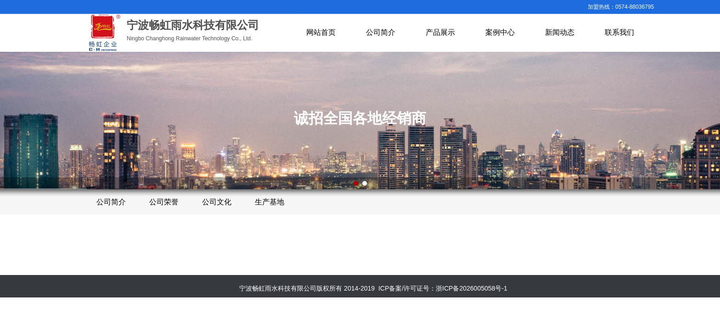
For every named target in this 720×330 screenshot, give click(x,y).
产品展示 (440, 32)
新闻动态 (559, 32)
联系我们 (619, 32)
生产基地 (269, 202)
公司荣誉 (164, 202)
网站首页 (321, 32)
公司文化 (216, 202)
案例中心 (500, 32)
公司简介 (380, 32)
